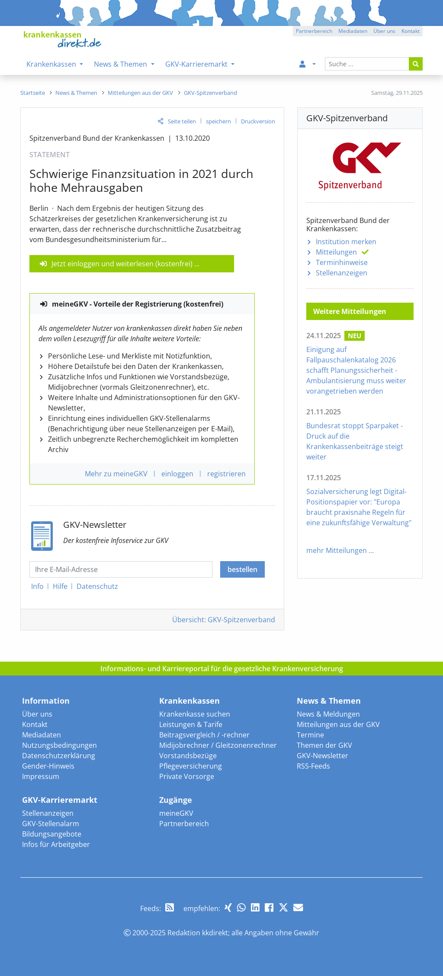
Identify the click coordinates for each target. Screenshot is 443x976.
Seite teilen (182, 121)
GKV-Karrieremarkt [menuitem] (197, 64)
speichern (218, 121)
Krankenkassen (189, 700)
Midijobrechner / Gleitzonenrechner (218, 745)
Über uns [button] (384, 31)
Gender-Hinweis (48, 766)
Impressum (40, 776)
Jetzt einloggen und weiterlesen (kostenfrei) (122, 263)
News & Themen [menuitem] (121, 64)
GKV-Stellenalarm (50, 823)
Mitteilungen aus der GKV (338, 724)
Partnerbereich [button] (314, 31)
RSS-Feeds (313, 766)
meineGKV (176, 813)
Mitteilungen (336, 252)
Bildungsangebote (51, 834)
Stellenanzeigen (341, 273)
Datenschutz (97, 586)
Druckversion (258, 121)
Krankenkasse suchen (194, 714)
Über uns (37, 714)
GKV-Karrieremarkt (59, 800)
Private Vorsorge (186, 776)
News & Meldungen (328, 714)
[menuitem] (305, 64)
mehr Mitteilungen (336, 550)
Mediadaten (41, 735)
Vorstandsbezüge (188, 755)
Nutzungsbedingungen (59, 745)
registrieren (226, 473)
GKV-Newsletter (322, 755)
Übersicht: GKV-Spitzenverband (223, 619)
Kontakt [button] (410, 31)
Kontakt (35, 724)
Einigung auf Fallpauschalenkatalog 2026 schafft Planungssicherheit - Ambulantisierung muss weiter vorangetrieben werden (356, 370)
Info (37, 586)
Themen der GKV (324, 745)
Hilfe (60, 586)
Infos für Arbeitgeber (56, 844)
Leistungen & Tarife (190, 724)
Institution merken (346, 241)
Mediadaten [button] (352, 31)
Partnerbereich (184, 823)
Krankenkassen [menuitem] (52, 64)
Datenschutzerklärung (58, 755)
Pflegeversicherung (190, 766)
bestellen (242, 569)
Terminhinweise (342, 262)
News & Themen (329, 700)
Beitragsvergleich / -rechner (204, 735)
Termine (310, 735)
